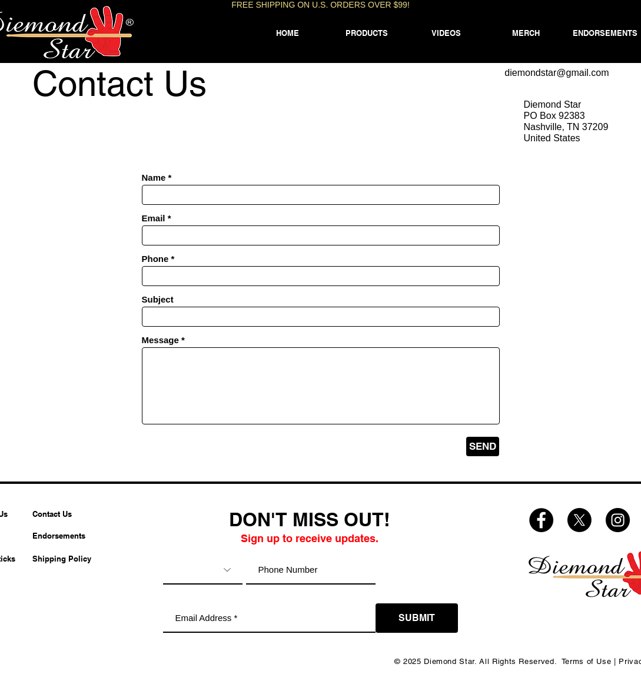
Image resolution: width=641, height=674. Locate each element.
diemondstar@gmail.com (556, 73)
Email (153, 218)
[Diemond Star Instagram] (618, 520)
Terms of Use (587, 661)
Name (154, 177)
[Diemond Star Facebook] (541, 520)
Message (160, 340)
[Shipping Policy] (61, 559)
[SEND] (482, 446)
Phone (155, 258)
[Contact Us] (61, 514)
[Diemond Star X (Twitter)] (579, 520)
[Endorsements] (61, 536)
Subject (158, 299)
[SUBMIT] (417, 618)
